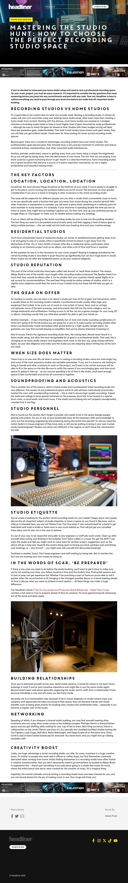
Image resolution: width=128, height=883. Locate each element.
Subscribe (100, 7)
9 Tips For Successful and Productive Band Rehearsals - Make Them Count (71, 589)
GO (83, 7)
